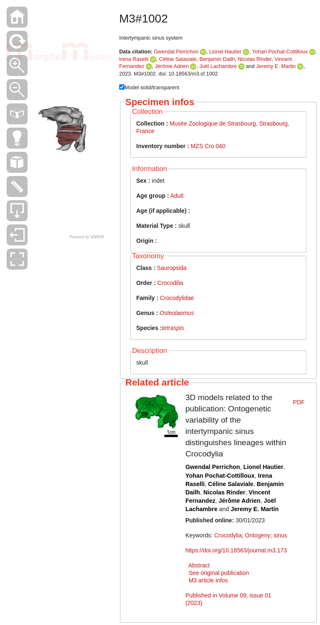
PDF (299, 402)
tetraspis (173, 328)
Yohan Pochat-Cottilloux (280, 52)
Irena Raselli (133, 59)
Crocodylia (228, 535)
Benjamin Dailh (217, 59)
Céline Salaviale (178, 59)
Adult (177, 195)
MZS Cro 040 (208, 146)
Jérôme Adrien (172, 66)
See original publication (219, 573)
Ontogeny (257, 535)
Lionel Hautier (225, 52)
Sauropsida (172, 268)
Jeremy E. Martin (276, 66)
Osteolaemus (177, 313)
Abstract (199, 565)
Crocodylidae (177, 298)
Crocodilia (170, 283)
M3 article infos (208, 580)
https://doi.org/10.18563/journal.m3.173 (236, 550)
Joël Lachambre (218, 66)
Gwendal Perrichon (176, 52)
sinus (281, 535)
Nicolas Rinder (255, 59)
